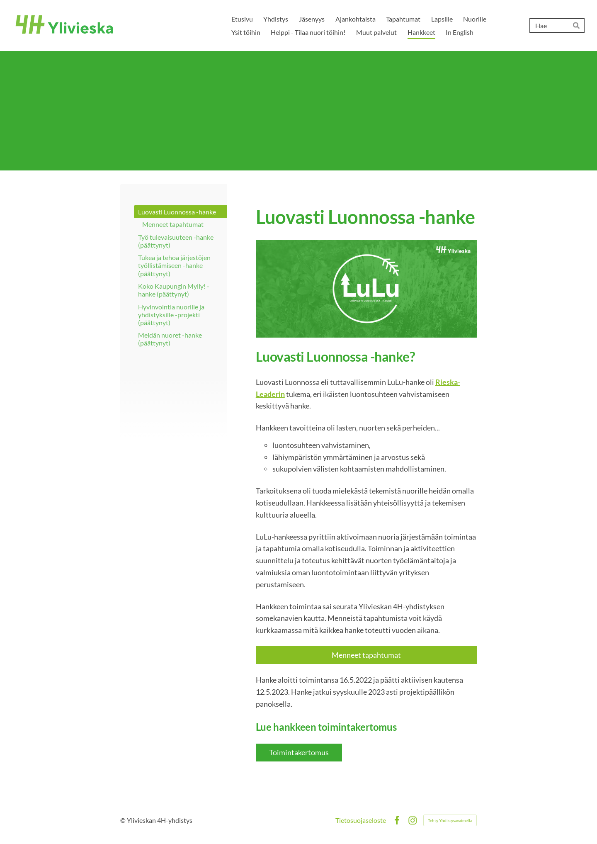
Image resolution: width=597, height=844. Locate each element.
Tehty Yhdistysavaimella (450, 820)
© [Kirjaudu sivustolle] (123, 820)
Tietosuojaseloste (360, 820)
